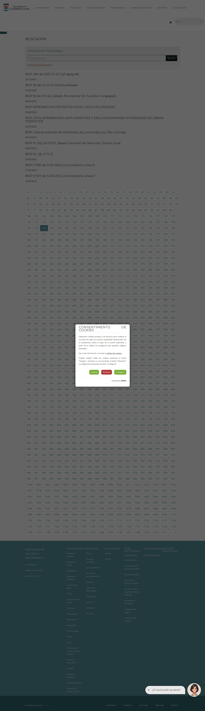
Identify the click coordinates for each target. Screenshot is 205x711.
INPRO (123, 381)
